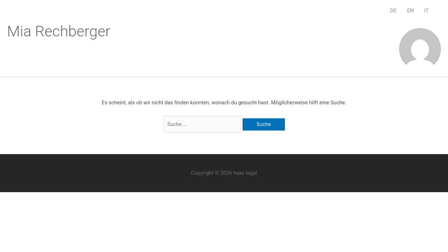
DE (393, 10)
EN (410, 10)
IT (426, 10)
